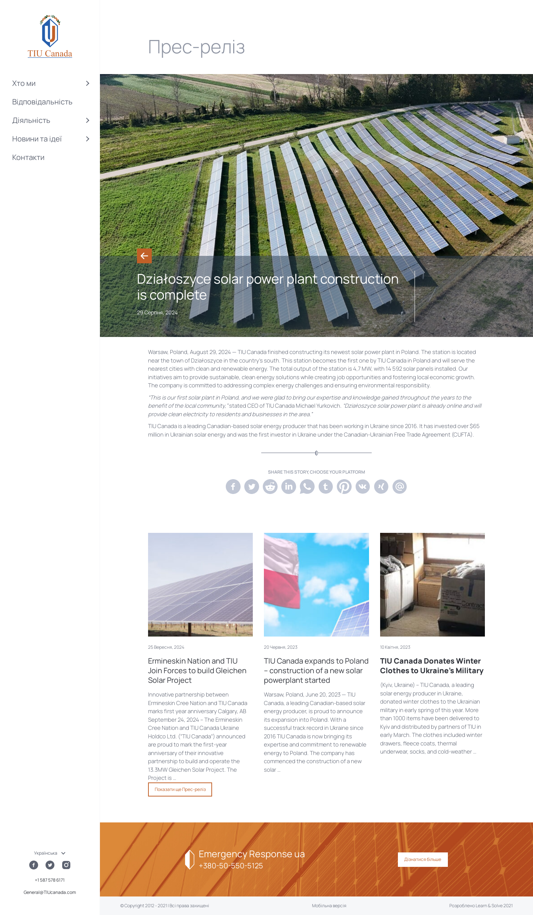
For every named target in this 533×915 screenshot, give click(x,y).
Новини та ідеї (37, 139)
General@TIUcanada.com (50, 892)
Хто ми (24, 83)
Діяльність (31, 120)
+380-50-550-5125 (231, 866)
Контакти (28, 157)
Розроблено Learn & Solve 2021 (481, 905)
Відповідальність (42, 102)
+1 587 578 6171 (50, 880)
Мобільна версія (329, 905)
